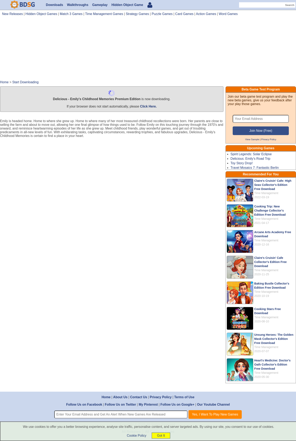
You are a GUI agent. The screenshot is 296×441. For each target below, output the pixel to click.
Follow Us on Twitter (120, 404)
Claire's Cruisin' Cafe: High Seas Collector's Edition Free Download (272, 185)
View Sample (252, 139)
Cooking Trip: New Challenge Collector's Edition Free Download (270, 210)
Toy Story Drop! (241, 163)
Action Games (206, 14)
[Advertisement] (148, 50)
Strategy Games (137, 14)
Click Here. (148, 106)
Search (289, 5)
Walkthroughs (77, 5)
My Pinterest (148, 404)
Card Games (184, 14)
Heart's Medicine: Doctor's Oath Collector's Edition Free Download (272, 364)
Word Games (228, 14)
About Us (120, 397)
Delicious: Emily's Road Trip (250, 158)
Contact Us (138, 397)
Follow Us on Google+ (177, 404)
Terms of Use (184, 397)
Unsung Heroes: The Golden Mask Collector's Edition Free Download (274, 339)
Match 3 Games (71, 14)
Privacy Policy (268, 139)
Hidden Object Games (41, 14)
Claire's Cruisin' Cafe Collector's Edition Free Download (270, 262)
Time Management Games (104, 14)
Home (106, 397)
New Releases (12, 14)
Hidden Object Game (127, 5)
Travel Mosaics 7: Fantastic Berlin (254, 167)
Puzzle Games (162, 14)
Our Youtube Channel (213, 404)
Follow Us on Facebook (84, 404)
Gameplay (100, 5)
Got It (161, 435)
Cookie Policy (136, 435)
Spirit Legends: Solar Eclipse (251, 154)
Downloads (54, 5)
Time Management (266, 193)
